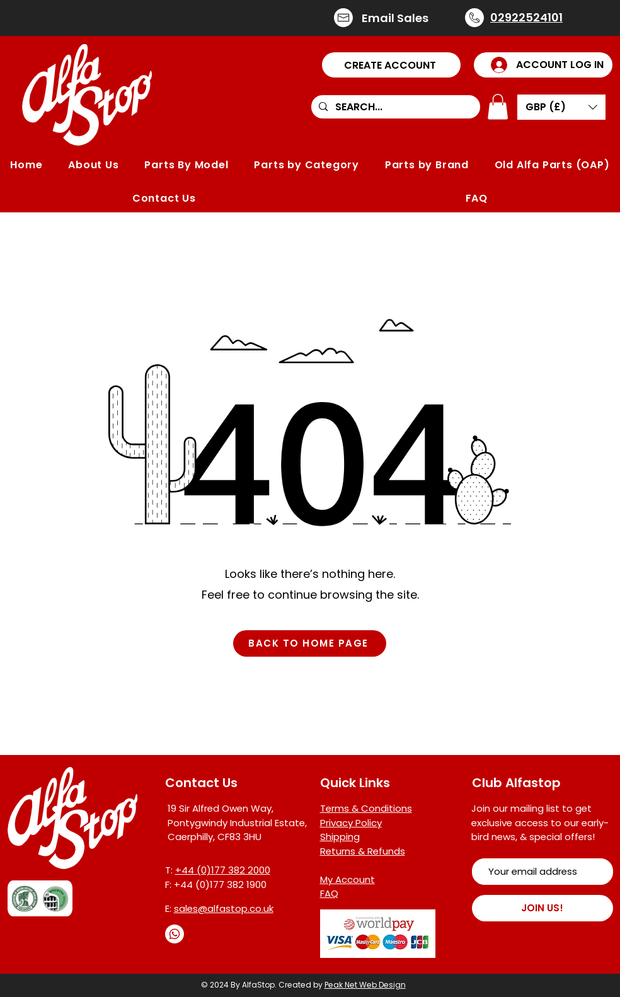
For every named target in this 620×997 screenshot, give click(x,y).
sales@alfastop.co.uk (223, 908)
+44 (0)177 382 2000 (222, 870)
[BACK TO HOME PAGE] (309, 643)
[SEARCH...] (394, 107)
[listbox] (561, 107)
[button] (391, 65)
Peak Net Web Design (365, 984)
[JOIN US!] (542, 908)
